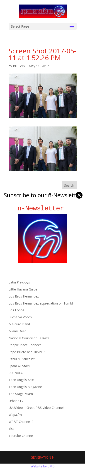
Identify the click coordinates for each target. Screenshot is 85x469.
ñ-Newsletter (42, 208)
